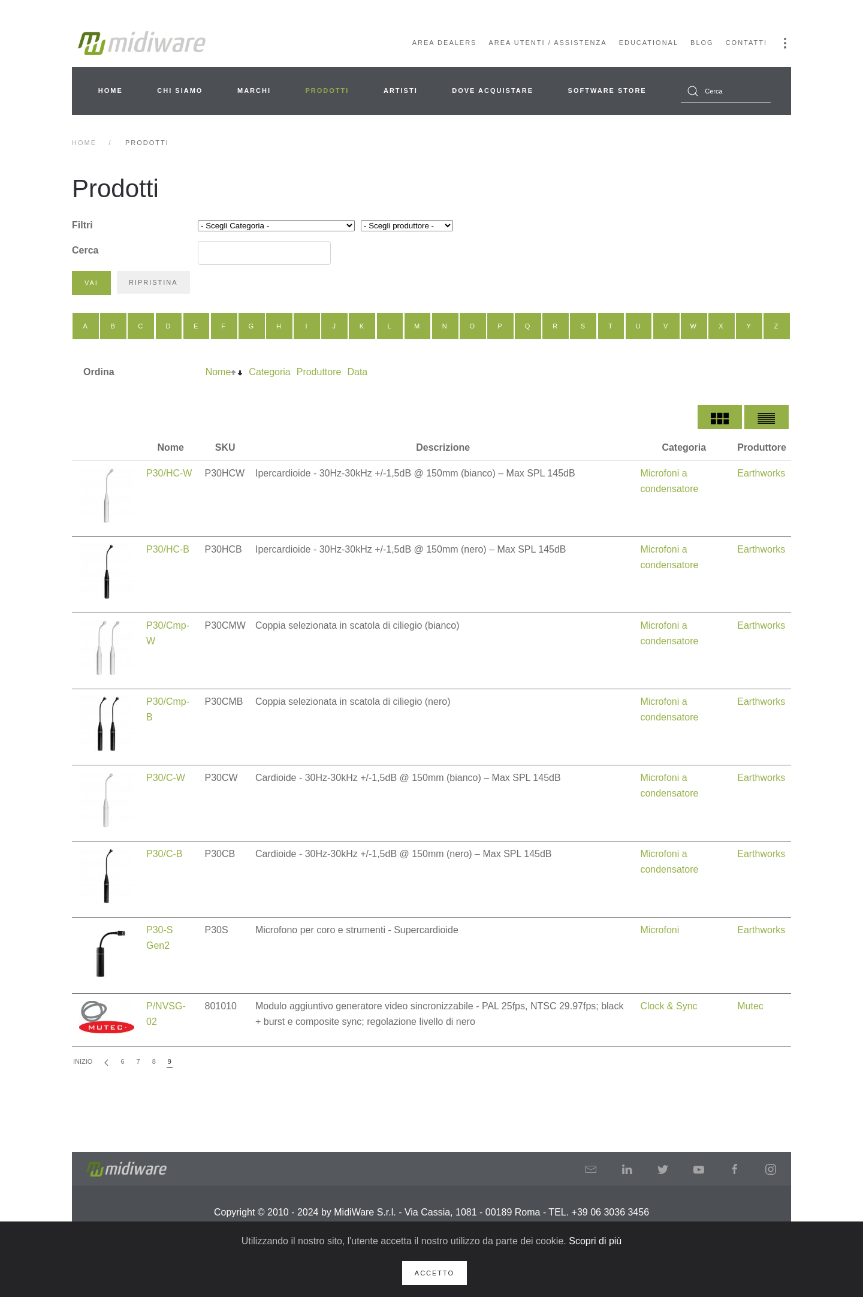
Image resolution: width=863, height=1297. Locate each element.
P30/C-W (165, 778)
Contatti (746, 42)
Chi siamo (180, 90)
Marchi (254, 90)
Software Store (607, 90)
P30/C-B (164, 854)
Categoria (269, 372)
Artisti (401, 90)
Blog (702, 42)
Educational (648, 42)
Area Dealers (444, 42)
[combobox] (726, 91)
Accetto (434, 1273)
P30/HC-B (167, 549)
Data (357, 372)
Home (110, 90)
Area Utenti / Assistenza (547, 42)
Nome (218, 372)
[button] (785, 43)
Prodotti (327, 90)
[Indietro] (106, 1062)
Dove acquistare (492, 90)
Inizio (82, 1061)
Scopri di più (595, 1241)
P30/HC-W (169, 473)
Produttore (319, 372)
